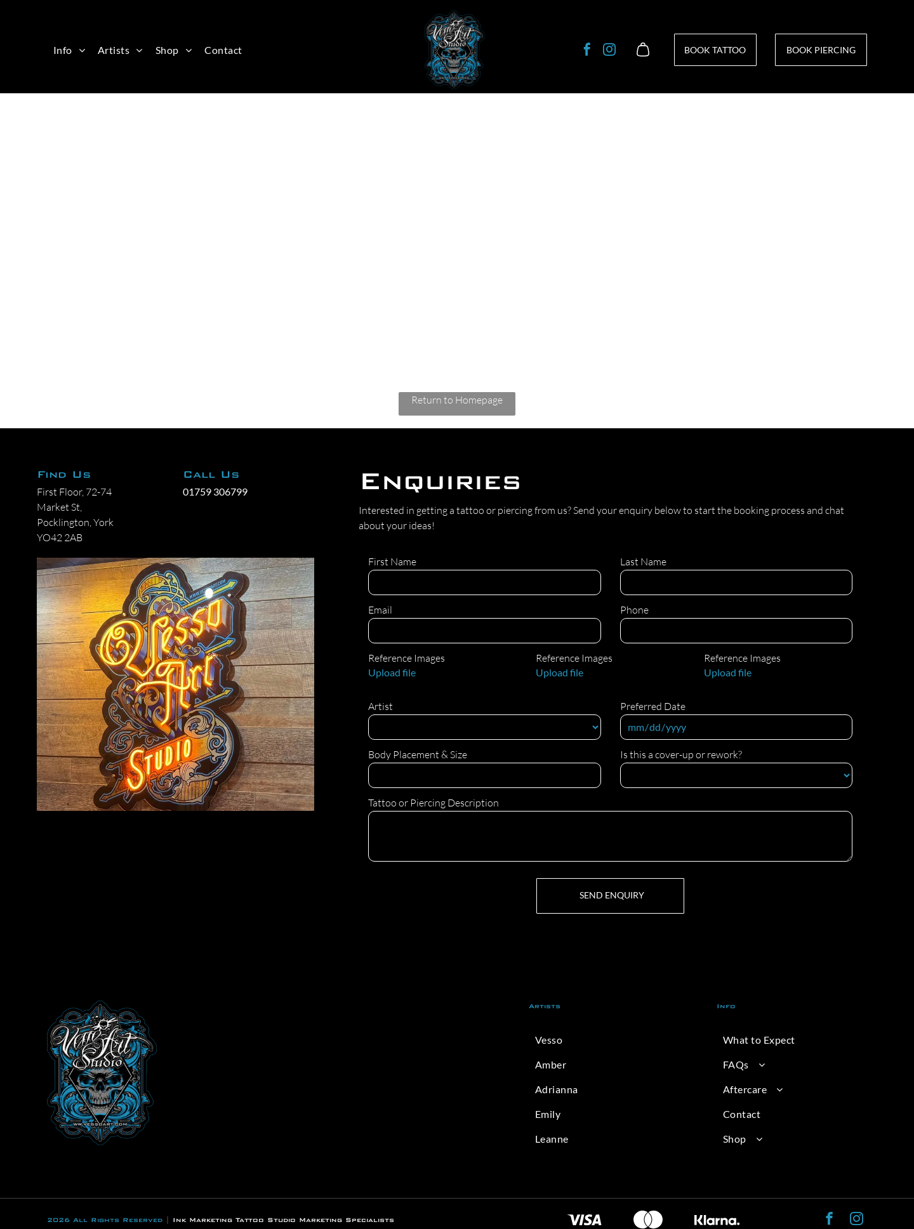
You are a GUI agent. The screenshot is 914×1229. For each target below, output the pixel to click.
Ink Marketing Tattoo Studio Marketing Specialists (283, 1220)
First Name (392, 561)
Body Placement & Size (417, 754)
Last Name (643, 561)
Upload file (392, 672)
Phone (634, 609)
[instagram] (609, 51)
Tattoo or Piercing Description (433, 802)
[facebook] (587, 51)
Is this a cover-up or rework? (681, 754)
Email (380, 609)
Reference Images (406, 658)
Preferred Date (653, 706)
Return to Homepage (457, 399)
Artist (380, 706)
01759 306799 (215, 491)
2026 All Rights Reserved (104, 1220)
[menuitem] (69, 49)
